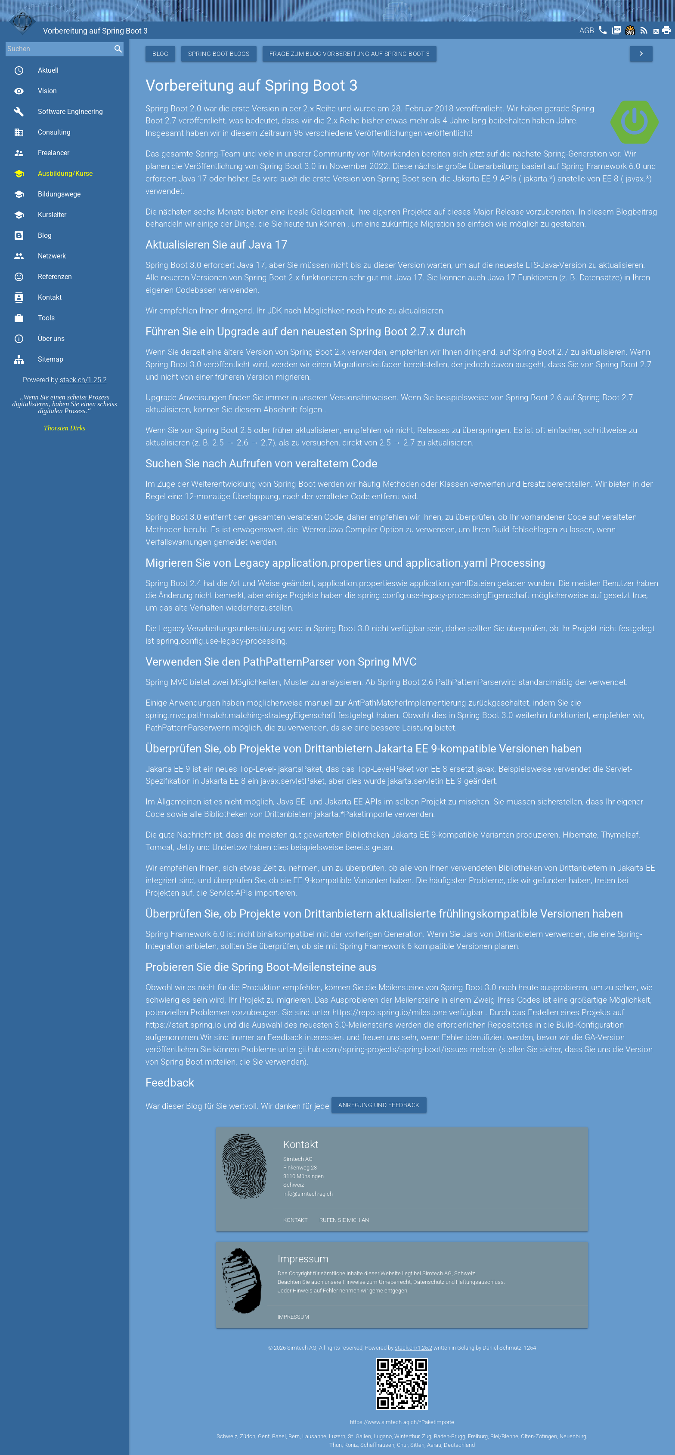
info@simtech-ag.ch (308, 1194)
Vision (35, 91)
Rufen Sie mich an (344, 1220)
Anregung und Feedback (379, 1105)
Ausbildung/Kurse (53, 173)
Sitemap (38, 359)
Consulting (42, 132)
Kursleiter (40, 215)
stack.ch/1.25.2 (83, 380)
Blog (33, 235)
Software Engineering (58, 111)
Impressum (293, 1317)
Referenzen (43, 277)
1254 (530, 1347)
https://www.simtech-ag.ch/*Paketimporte (402, 1422)
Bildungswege (47, 194)
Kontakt (38, 297)
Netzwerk (40, 256)
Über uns (39, 338)
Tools (34, 318)
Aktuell (36, 70)
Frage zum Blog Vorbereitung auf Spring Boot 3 (349, 53)
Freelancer (41, 153)
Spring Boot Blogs (219, 53)
